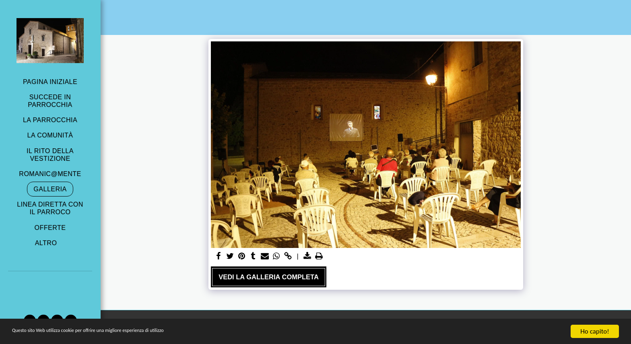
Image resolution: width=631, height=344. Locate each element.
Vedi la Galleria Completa (269, 277)
